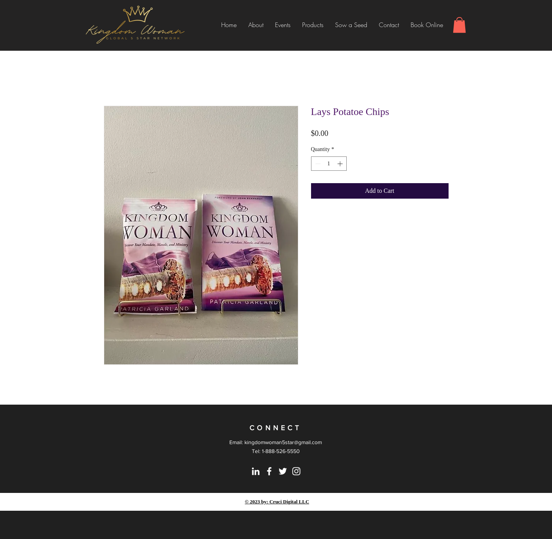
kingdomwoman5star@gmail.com (283, 442)
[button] (459, 25)
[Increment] (341, 163)
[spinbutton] (329, 163)
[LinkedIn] (255, 471)
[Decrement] (317, 163)
